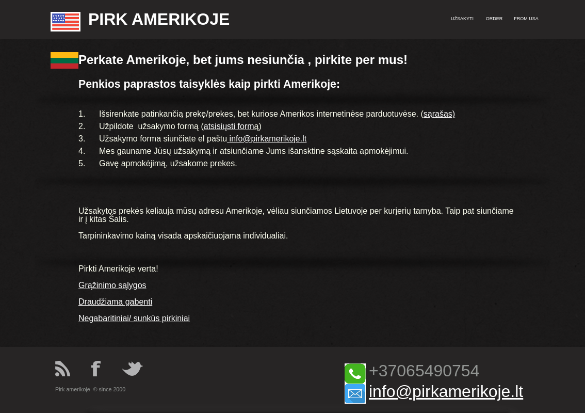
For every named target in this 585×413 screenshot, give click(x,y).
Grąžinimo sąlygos (112, 285)
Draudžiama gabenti (115, 301)
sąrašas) (439, 113)
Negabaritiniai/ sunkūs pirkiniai (134, 318)
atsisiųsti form (229, 126)
